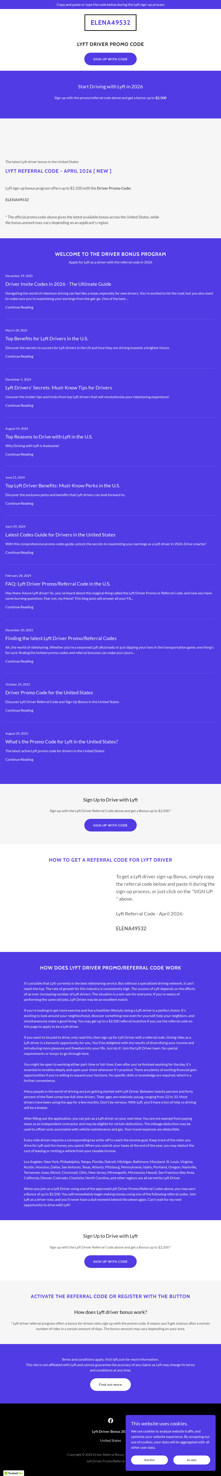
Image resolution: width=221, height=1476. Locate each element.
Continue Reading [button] (19, 307)
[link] (110, 23)
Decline (149, 1460)
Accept (192, 1460)
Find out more (110, 1384)
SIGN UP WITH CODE (110, 59)
